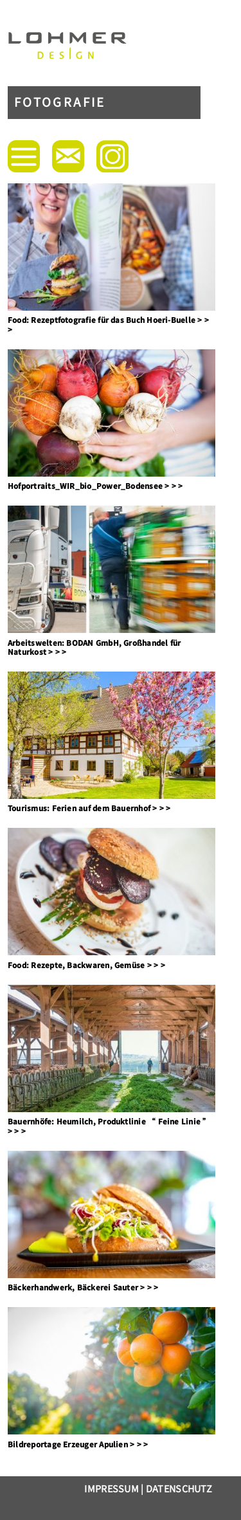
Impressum (111, 1488)
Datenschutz (179, 1488)
